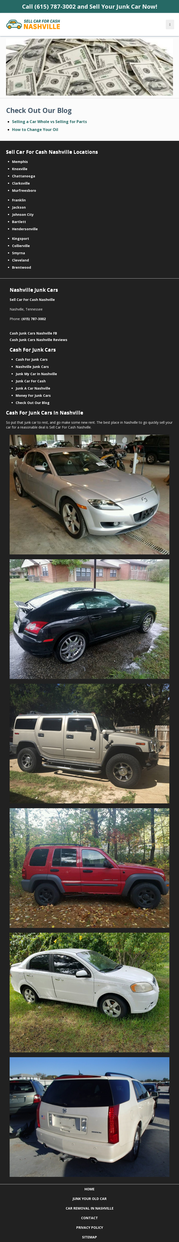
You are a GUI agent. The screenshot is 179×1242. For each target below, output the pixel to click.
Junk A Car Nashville (33, 388)
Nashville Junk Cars (32, 366)
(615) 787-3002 (33, 319)
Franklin (19, 200)
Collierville (21, 245)
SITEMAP (89, 1237)
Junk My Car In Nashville (36, 374)
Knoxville (19, 169)
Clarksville (21, 183)
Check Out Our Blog (33, 402)
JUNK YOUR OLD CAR (89, 1198)
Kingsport (20, 238)
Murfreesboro (24, 190)
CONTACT (89, 1218)
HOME (89, 1189)
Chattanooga (23, 176)
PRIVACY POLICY (89, 1227)
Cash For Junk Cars (32, 359)
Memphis (20, 161)
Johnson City (23, 214)
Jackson (19, 207)
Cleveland (20, 260)
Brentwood (21, 267)
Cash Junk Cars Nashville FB (33, 333)
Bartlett (19, 221)
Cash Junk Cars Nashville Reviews (38, 339)
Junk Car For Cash (31, 381)
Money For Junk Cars (33, 395)
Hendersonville (25, 229)
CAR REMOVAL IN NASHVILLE (90, 1208)
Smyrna (18, 253)
